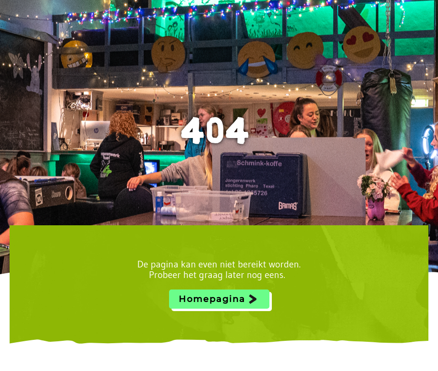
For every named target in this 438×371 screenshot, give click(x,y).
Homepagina (212, 299)
